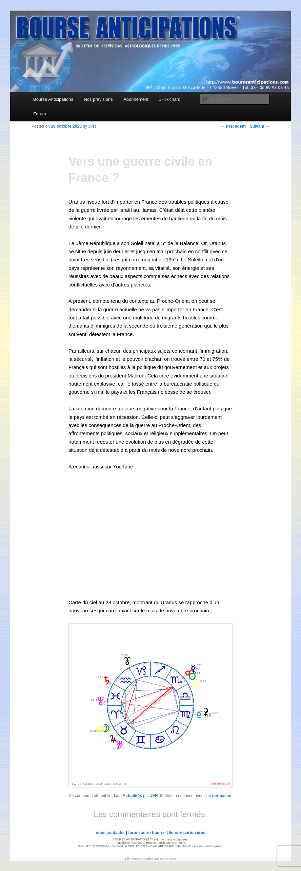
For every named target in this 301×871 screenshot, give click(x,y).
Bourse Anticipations (53, 99)
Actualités (132, 795)
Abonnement (135, 99)
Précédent (233, 126)
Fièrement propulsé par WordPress (150, 858)
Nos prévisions (98, 99)
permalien (222, 795)
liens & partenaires (187, 832)
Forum (39, 113)
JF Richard (169, 99)
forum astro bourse (146, 832)
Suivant (259, 126)
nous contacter (110, 832)
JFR (154, 795)
